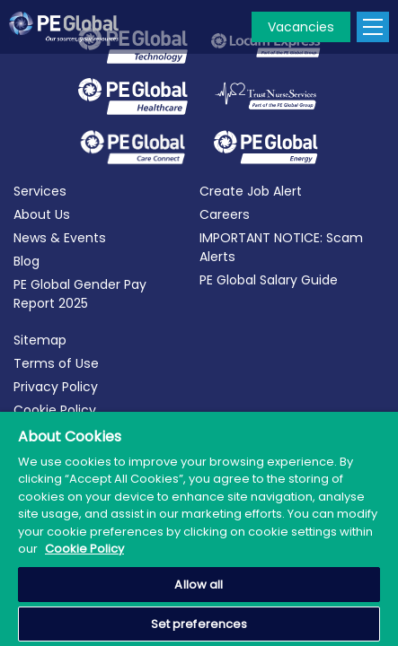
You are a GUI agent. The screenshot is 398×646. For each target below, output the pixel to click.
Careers (224, 214)
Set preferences (199, 624)
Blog (26, 261)
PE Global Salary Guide (268, 280)
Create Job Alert (250, 191)
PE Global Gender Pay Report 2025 (79, 293)
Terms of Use (56, 363)
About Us (41, 214)
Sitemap (39, 340)
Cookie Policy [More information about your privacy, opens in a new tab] (84, 548)
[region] (199, 529)
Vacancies (301, 27)
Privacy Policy (55, 387)
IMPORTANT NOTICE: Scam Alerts (281, 247)
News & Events (59, 238)
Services (39, 191)
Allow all (198, 584)
